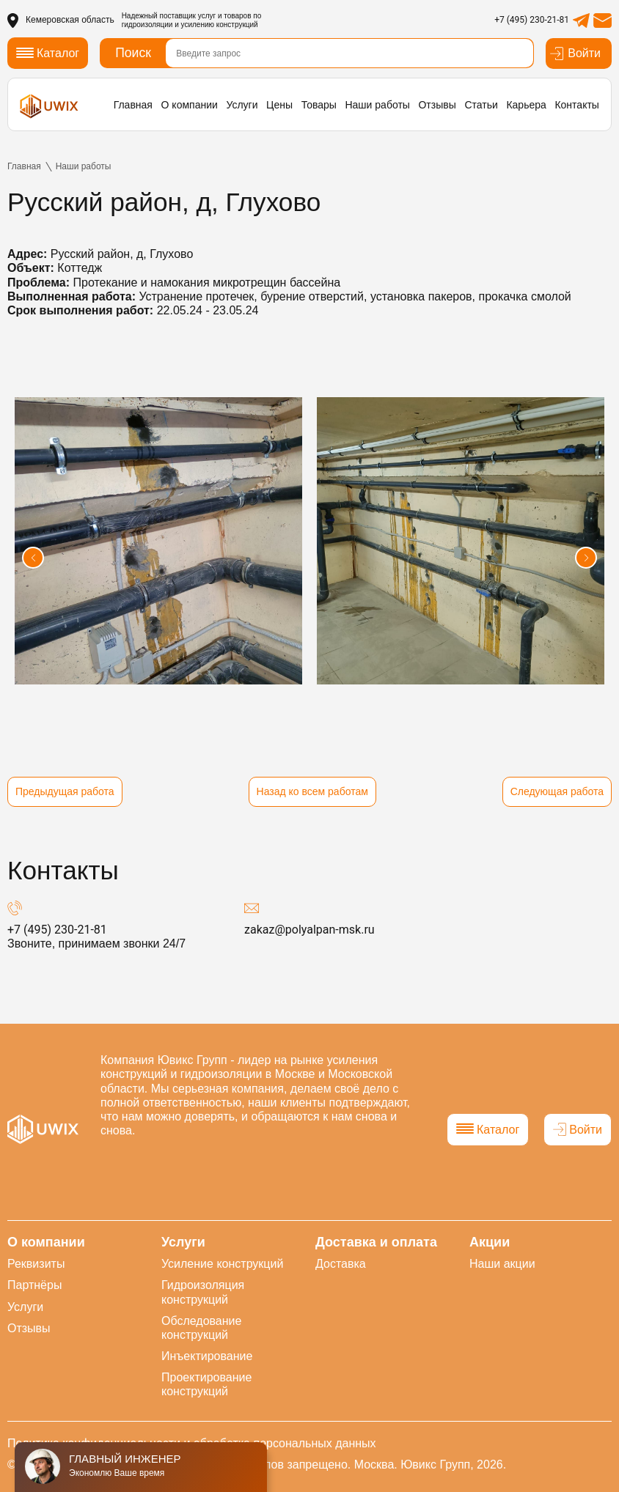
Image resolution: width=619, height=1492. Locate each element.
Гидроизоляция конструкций (202, 1292)
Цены (279, 105)
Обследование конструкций (201, 1328)
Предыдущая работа (64, 791)
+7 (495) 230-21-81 (531, 20)
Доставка (340, 1264)
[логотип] (49, 106)
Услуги (241, 105)
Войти (575, 53)
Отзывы (436, 105)
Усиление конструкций (222, 1264)
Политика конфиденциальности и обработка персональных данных (191, 1443)
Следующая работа (557, 791)
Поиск (133, 52)
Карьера (526, 105)
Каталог (487, 1129)
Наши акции (502, 1264)
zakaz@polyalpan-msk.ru (309, 930)
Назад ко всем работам (312, 791)
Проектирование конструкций (206, 1384)
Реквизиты (36, 1264)
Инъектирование (206, 1356)
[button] (33, 558)
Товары (319, 105)
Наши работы (377, 105)
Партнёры (34, 1285)
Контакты (576, 105)
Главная (133, 105)
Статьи (480, 105)
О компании (189, 105)
